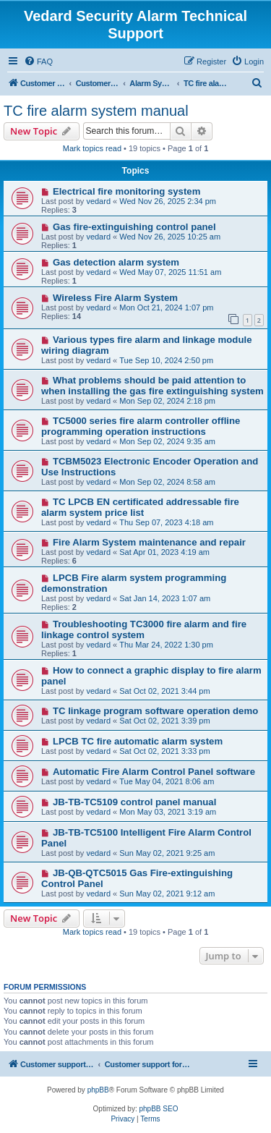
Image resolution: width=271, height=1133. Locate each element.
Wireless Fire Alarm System (115, 297)
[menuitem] (38, 61)
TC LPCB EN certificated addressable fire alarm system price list (140, 507)
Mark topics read (92, 148)
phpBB (98, 1090)
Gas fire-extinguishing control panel (134, 226)
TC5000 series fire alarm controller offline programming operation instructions (140, 426)
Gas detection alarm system (116, 262)
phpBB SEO (158, 1109)
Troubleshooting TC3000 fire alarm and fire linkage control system (143, 629)
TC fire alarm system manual (96, 111)
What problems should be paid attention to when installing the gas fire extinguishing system (152, 385)
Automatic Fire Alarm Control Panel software (154, 771)
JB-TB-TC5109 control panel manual (134, 802)
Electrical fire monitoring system (126, 191)
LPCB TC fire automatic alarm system (138, 741)
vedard (98, 201)
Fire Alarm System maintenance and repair (149, 542)
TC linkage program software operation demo (155, 710)
